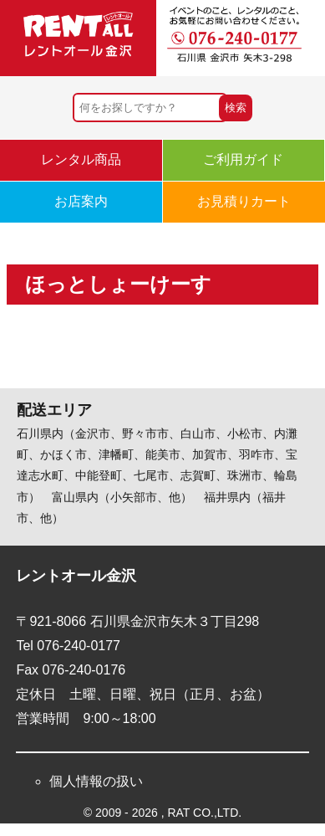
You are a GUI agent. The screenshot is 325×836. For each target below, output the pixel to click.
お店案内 (81, 201)
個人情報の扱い (96, 781)
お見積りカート (244, 201)
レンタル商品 (81, 159)
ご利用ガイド (243, 159)
